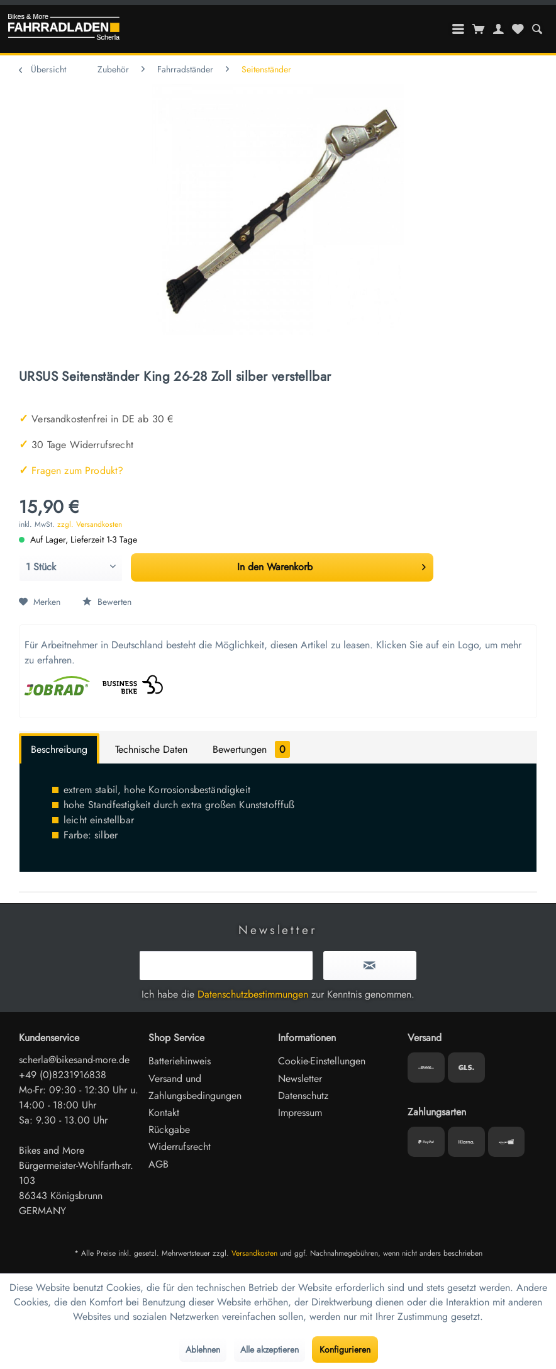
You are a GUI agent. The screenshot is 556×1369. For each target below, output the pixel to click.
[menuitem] (537, 29)
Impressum (300, 1112)
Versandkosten (254, 1253)
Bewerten (106, 601)
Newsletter (300, 1078)
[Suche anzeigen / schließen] (537, 29)
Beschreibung (59, 749)
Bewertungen (251, 749)
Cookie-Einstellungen (321, 1061)
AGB (158, 1164)
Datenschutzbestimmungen (252, 994)
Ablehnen (203, 1349)
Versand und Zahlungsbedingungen (195, 1087)
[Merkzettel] (518, 29)
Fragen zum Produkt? (71, 470)
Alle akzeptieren (269, 1349)
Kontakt (163, 1112)
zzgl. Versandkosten (89, 524)
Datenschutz (303, 1095)
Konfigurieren (345, 1349)
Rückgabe (169, 1129)
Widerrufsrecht (179, 1146)
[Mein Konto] (498, 29)
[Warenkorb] (479, 29)
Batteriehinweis (179, 1061)
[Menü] (458, 29)
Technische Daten (151, 749)
